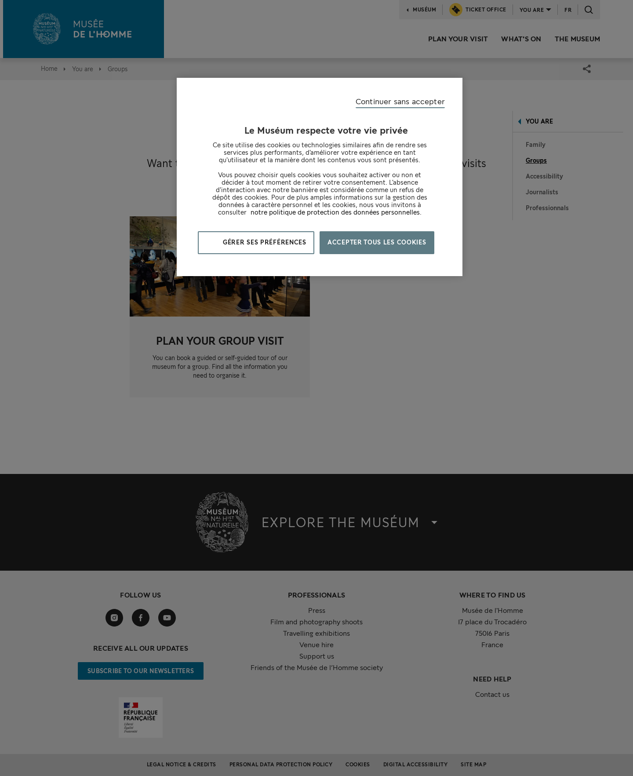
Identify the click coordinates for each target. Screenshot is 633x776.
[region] (319, 177)
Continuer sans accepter (400, 101)
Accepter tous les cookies (376, 242)
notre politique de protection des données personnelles (335, 212)
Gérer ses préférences (264, 242)
